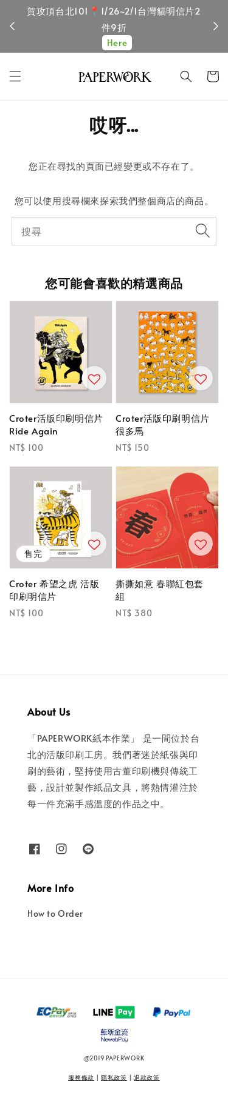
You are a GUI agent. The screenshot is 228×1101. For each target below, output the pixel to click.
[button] (15, 76)
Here (117, 42)
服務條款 (81, 1077)
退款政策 (147, 1077)
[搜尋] (202, 231)
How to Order (55, 913)
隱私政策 (114, 1077)
